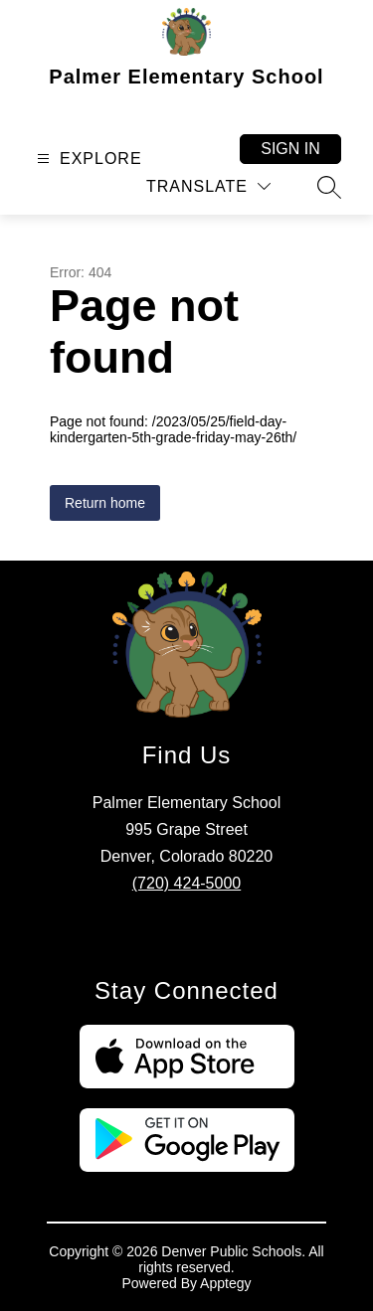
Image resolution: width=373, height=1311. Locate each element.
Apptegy (225, 1283)
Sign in (290, 148)
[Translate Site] (208, 186)
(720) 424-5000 (186, 883)
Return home (105, 503)
